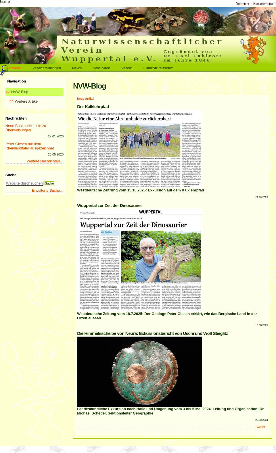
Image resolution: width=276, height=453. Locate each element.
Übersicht (242, 3)
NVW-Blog (19, 92)
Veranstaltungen (46, 68)
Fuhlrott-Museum (158, 68)
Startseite (13, 68)
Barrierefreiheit (263, 3)
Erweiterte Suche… (48, 190)
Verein (126, 68)
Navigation (16, 81)
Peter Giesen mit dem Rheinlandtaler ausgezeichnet (29, 146)
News (77, 68)
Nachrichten (16, 118)
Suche (10, 175)
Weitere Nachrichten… (45, 161)
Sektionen (101, 68)
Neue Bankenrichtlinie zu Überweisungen (25, 128)
